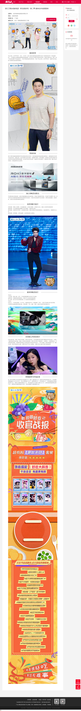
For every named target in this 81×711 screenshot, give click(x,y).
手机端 (73, 2)
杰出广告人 (21, 2)
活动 (57, 2)
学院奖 (40, 699)
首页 (14, 2)
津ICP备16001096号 (46, 702)
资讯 (51, 2)
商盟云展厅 (29, 2)
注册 (69, 2)
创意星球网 (34, 699)
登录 (65, 2)
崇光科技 (49, 699)
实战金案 (38, 2)
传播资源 (45, 2)
